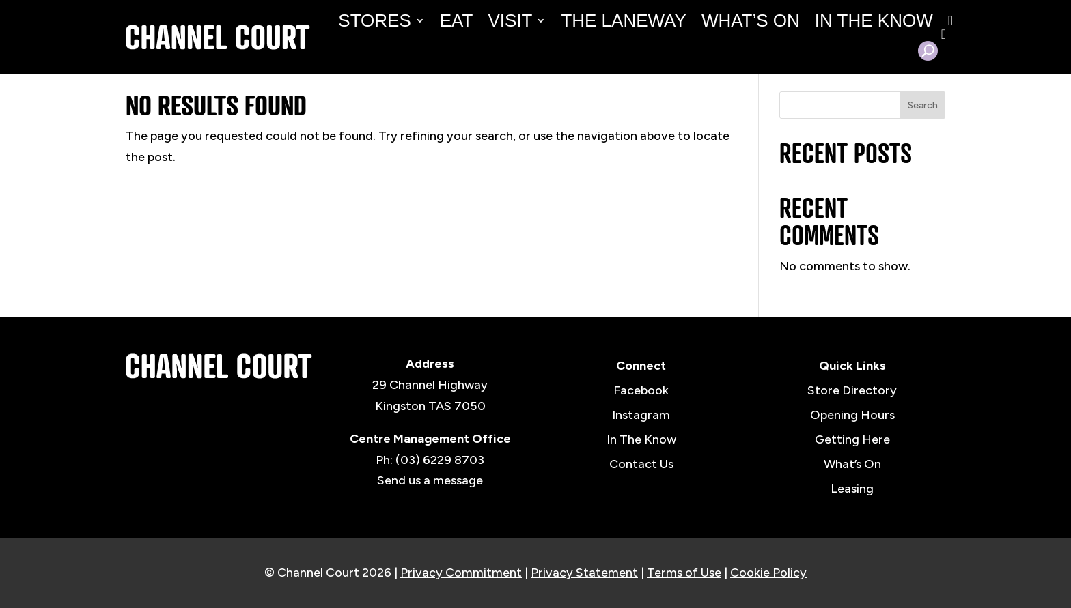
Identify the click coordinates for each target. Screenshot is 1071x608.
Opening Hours (852, 414)
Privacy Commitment (461, 572)
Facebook (641, 390)
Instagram (641, 414)
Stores (374, 20)
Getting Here (852, 439)
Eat (456, 20)
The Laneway (623, 20)
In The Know (641, 439)
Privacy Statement (584, 572)
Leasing (852, 488)
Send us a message (430, 480)
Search (923, 105)
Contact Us (641, 464)
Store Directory (852, 390)
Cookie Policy (768, 572)
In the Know (874, 20)
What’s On (750, 20)
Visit (510, 20)
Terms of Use (684, 572)
